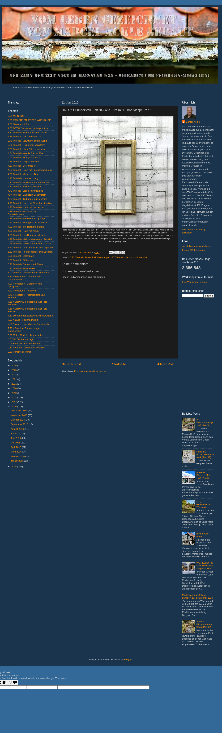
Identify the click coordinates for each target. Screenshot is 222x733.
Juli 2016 (16, 433)
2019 (14, 393)
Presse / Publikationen (193, 250)
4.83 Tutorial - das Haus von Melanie (27, 235)
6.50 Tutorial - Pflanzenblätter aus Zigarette (30, 247)
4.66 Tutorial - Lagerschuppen (23, 161)
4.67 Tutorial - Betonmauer (22, 165)
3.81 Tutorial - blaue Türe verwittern (26, 149)
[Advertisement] (31, 495)
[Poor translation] (12, 682)
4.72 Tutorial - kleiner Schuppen (24, 186)
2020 (14, 388)
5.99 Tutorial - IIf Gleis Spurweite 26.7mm (29, 243)
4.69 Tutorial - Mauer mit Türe (23, 174)
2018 (14, 397)
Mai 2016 (16, 442)
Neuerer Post (71, 364)
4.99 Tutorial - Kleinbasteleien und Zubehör (30, 239)
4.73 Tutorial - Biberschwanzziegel (26, 191)
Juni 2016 (16, 438)
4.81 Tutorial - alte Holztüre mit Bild (26, 226)
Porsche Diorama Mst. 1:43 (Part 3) (203, 475)
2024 (14, 374)
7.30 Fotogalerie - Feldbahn (22, 290)
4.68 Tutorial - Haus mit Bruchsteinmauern (30, 170)
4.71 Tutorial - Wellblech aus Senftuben (28, 182)
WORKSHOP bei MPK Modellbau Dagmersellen (205, 566)
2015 (14, 466)
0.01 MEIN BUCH (17, 116)
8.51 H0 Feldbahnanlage (20, 339)
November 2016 (19, 415)
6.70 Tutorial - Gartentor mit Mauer (26, 264)
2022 (14, 379)
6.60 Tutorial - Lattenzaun (21, 256)
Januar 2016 (17, 461)
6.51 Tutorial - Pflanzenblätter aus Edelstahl (30, 251)
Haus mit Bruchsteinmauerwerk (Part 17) (205, 454)
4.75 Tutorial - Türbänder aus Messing (27, 199)
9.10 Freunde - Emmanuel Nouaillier (26, 347)
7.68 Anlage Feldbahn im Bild (23, 320)
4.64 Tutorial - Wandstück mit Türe (26, 153)
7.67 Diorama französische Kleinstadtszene (30, 315)
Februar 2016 (18, 456)
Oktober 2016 (18, 419)
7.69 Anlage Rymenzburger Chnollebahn (29, 324)
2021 (14, 383)
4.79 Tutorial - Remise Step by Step (26, 218)
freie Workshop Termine (194, 282)
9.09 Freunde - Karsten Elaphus (24, 343)
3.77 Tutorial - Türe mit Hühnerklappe (89, 257)
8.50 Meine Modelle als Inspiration (25, 335)
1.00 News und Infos (18, 124)
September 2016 (20, 424)
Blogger (128, 659)
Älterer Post (165, 364)
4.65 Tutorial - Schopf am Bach (24, 157)
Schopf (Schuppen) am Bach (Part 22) (204, 624)
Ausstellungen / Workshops (196, 246)
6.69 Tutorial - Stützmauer (21, 260)
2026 (14, 365)
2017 (14, 402)
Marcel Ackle (193, 122)
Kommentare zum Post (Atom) (90, 371)
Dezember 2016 (19, 410)
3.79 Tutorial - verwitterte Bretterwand (27, 140)
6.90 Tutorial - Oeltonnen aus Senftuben (28, 272)
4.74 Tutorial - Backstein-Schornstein (27, 194)
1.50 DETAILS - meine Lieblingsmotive (28, 128)
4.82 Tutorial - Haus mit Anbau (23, 231)
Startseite (119, 364)
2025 (14, 370)
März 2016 (16, 451)
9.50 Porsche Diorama (19, 352)
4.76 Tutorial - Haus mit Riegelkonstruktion (30, 203)
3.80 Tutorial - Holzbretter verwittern (26, 145)
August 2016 (17, 429)
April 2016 (16, 447)
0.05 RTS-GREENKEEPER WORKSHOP (29, 120)
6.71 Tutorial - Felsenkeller (21, 268)
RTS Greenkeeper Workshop (203, 504)
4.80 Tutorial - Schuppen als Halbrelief (28, 222)
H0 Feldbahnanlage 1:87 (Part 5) (204, 422)
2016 (14, 406)
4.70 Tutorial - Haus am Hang (23, 178)
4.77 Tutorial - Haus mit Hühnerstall (128, 257)
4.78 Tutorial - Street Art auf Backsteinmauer (22, 213)
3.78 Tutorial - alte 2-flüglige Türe (25, 136)
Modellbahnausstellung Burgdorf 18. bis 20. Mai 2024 (197, 596)
